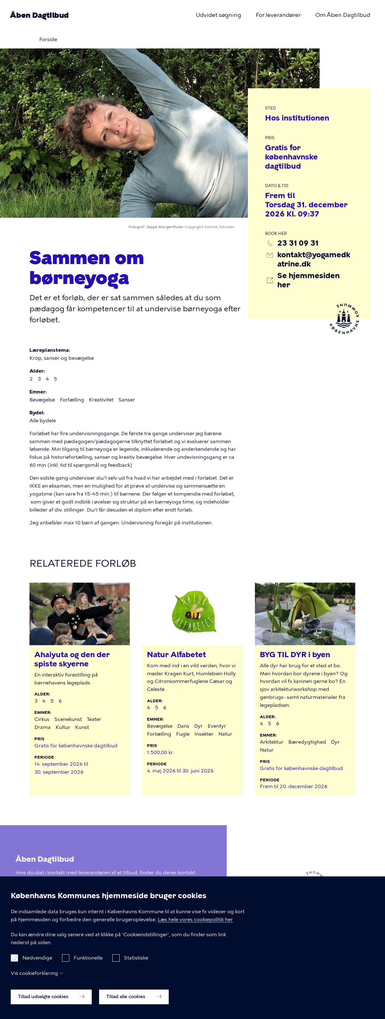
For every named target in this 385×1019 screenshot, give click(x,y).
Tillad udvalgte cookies (51, 1006)
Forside (48, 39)
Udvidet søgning (218, 15)
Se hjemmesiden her (308, 280)
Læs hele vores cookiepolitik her (195, 929)
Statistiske (136, 967)
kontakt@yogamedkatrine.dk (313, 259)
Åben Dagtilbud (39, 15)
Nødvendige (37, 967)
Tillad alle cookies (133, 1006)
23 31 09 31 (297, 243)
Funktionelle (88, 967)
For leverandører (278, 15)
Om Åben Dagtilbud (342, 15)
